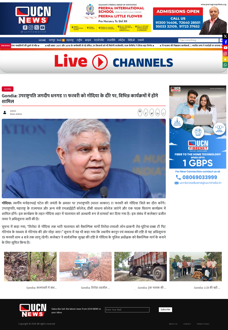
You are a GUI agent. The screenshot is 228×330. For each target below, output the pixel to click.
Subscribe (165, 310)
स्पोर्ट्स (121, 40)
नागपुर (52, 40)
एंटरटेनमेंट (99, 40)
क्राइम (88, 40)
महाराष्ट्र (70, 40)
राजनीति (111, 40)
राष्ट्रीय (79, 40)
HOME (42, 40)
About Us (173, 323)
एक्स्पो (141, 40)
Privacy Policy (203, 323)
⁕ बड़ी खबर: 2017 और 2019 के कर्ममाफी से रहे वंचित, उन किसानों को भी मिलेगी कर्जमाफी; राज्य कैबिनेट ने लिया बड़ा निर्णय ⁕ (105, 46)
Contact (187, 323)
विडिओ (131, 40)
